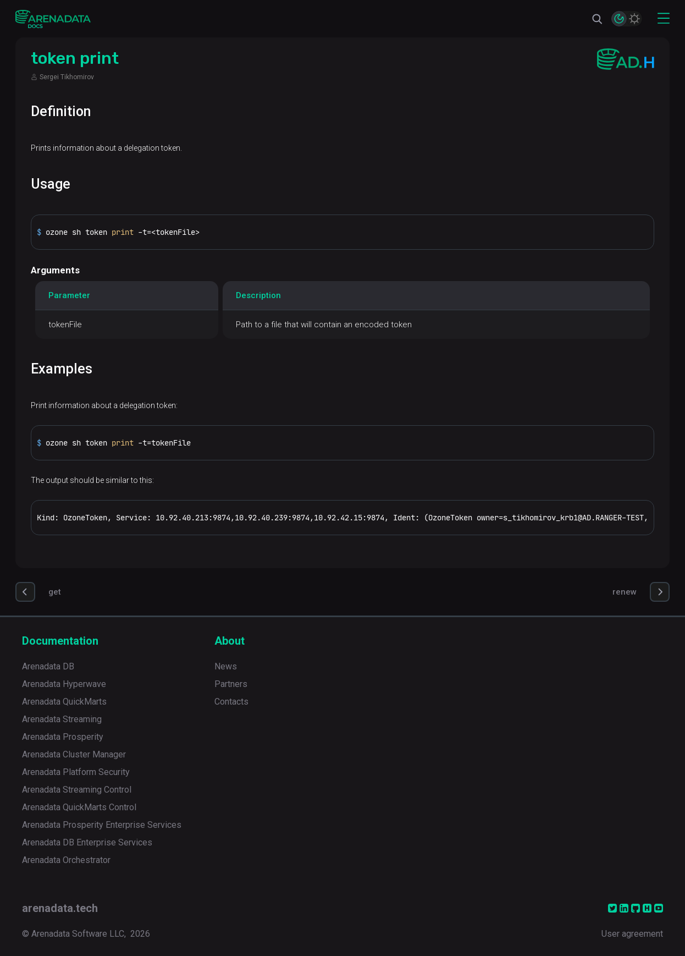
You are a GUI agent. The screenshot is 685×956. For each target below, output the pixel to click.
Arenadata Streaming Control (76, 789)
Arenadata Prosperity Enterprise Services (101, 825)
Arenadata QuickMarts (64, 701)
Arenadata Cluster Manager (74, 754)
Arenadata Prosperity (62, 737)
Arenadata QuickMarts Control (79, 807)
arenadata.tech (60, 908)
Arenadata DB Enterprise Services (87, 842)
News (225, 666)
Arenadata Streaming (62, 719)
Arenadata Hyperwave (64, 684)
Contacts (231, 701)
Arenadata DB (48, 666)
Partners (230, 684)
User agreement (632, 933)
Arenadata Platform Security (76, 772)
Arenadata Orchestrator (66, 860)
